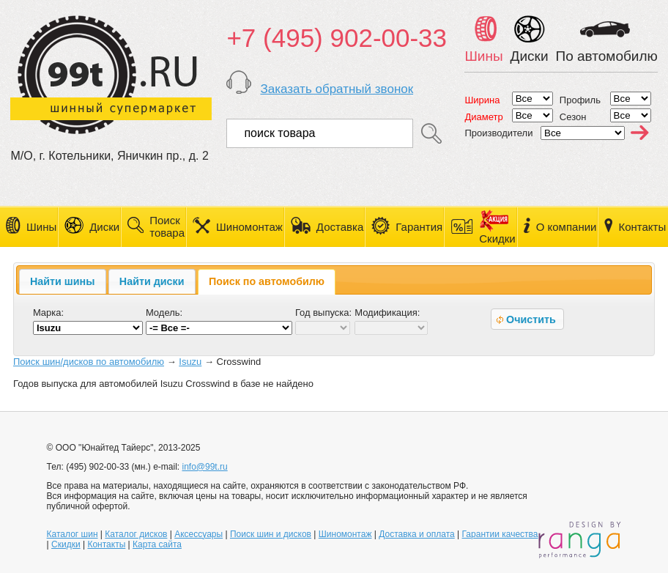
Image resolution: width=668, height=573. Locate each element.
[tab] (62, 281)
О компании (566, 227)
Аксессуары (198, 534)
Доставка (339, 227)
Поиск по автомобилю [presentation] (266, 281)
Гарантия (419, 227)
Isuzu (190, 361)
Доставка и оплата (417, 534)
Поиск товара (167, 226)
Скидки (66, 544)
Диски (104, 227)
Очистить (525, 319)
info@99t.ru (204, 467)
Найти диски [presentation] (152, 281)
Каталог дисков (136, 534)
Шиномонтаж (249, 227)
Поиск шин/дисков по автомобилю (88, 361)
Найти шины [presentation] (62, 281)
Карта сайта (157, 544)
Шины (41, 227)
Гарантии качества (500, 534)
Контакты (642, 227)
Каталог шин (72, 534)
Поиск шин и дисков (270, 534)
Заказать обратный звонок (336, 89)
